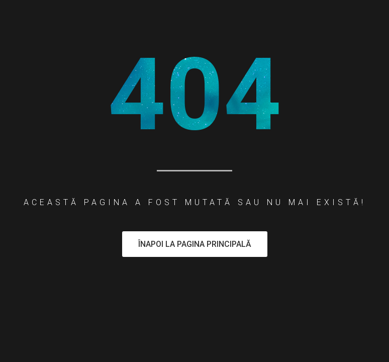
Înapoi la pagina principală (194, 244)
